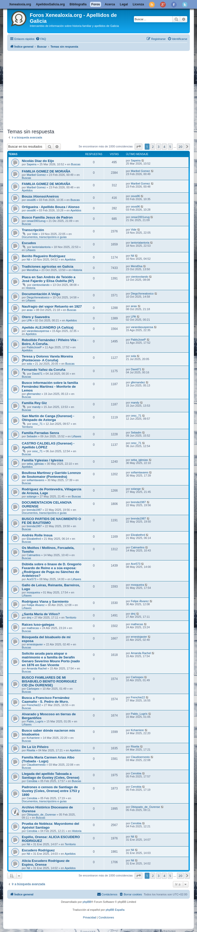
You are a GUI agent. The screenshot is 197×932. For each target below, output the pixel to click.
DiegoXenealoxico (38, 297)
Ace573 (31, 579)
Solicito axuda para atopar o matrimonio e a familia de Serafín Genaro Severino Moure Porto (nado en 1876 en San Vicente (51, 659)
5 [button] (170, 146)
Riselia (31, 750)
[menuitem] (41, 39)
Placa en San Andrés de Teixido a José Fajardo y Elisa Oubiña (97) (48, 279)
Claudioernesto (36, 764)
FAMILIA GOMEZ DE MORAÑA (46, 171)
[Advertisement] (98, 89)
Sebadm (32, 436)
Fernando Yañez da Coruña (43, 370)
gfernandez (34, 393)
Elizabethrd (34, 538)
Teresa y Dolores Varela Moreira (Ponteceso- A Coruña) (47, 358)
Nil (28, 259)
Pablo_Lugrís (35, 721)
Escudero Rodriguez (38, 850)
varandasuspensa (38, 330)
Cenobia (32, 781)
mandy (36, 406)
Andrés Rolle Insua (37, 535)
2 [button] (153, 146)
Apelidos (27, 190)
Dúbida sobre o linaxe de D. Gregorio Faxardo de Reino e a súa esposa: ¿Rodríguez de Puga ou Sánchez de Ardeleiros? (51, 570)
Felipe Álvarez (36, 604)
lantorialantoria (41, 246)
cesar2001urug (36, 220)
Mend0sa (32, 270)
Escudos (29, 243)
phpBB (87, 901)
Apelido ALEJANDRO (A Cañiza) (47, 327)
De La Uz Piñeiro (35, 747)
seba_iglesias (35, 463)
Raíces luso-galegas (38, 624)
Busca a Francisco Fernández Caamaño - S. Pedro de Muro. (46, 699)
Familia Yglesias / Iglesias (42, 460)
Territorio (27, 426)
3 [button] (159, 146)
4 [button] (164, 146)
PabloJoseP (34, 347)
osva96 (31, 199)
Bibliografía (78, 4)
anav (30, 309)
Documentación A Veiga (41, 294)
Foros (95, 4)
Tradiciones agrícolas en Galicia (47, 266)
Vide (35, 233)
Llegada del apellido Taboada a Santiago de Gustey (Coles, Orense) (50, 775)
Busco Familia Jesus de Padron (47, 217)
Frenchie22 (34, 705)
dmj (29, 617)
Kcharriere (33, 737)
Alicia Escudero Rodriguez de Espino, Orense (46, 862)
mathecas (33, 628)
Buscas (75, 164)
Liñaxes (30, 250)
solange (32, 496)
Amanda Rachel (37, 668)
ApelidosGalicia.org (50, 4)
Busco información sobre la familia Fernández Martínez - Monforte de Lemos (50, 386)
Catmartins (33, 555)
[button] (138, 147)
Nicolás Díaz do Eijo (38, 161)
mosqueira (33, 592)
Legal (124, 4)
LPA (29, 320)
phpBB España (115, 909)
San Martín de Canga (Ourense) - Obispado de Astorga (48, 418)
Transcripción (33, 230)
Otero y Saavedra (36, 317)
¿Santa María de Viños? (41, 614)
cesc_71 (37, 423)
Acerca (110, 4)
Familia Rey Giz (34, 403)
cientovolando (41, 284)
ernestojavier (35, 644)
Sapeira (31, 164)
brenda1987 (34, 509)
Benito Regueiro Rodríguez (43, 256)
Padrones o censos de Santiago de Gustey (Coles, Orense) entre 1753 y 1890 (51, 791)
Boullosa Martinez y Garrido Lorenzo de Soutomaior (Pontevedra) (51, 475)
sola (29, 363)
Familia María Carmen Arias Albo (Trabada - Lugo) (48, 759)
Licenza (138, 4)
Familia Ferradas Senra (40, 433)
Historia (77, 270)
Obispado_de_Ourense (41, 814)
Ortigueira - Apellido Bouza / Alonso (51, 207)
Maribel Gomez (36, 174)
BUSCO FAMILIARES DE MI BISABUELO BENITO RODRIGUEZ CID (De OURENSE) (49, 681)
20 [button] (180, 146)
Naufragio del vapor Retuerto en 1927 (52, 306)
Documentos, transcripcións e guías (44, 237)
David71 (37, 373)
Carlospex (33, 688)
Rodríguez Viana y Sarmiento (45, 601)
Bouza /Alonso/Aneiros (40, 196)
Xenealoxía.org (20, 4)
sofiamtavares (35, 480)
